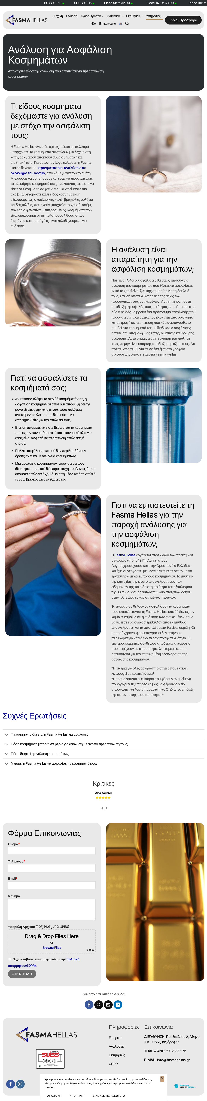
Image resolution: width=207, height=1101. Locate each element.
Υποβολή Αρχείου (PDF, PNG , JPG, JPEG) (52, 939)
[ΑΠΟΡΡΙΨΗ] (162, 1079)
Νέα (93, 23)
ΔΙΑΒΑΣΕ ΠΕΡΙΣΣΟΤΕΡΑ (109, 1095)
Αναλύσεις (114, 16)
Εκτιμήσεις (134, 16)
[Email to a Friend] (108, 1004)
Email (52, 884)
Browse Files (52, 948)
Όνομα (52, 850)
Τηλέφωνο (52, 867)
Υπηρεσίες (154, 16)
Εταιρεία (71, 16)
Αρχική (58, 16)
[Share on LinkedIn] (118, 1004)
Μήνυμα (52, 908)
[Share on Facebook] (89, 1004)
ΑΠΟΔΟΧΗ (54, 1095)
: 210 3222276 (165, 1051)
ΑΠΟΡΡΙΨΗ (76, 1095)
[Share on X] (98, 1004)
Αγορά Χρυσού (92, 16)
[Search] (127, 23)
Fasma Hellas (125, 555)
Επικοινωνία (107, 23)
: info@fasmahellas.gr (167, 1060)
